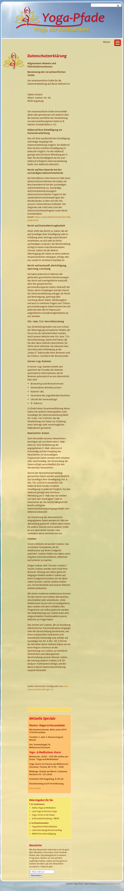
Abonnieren (36, 875)
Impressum (114, 884)
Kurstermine (35, 788)
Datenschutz (103, 884)
